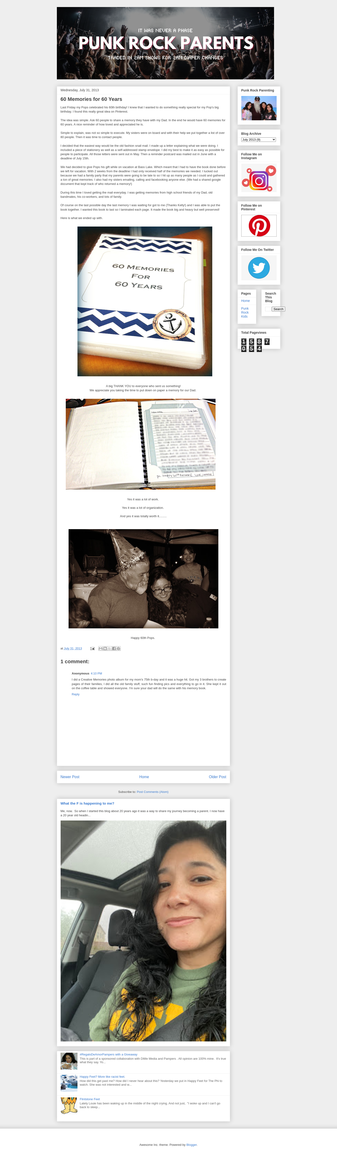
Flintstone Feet (90, 1099)
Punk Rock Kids (245, 312)
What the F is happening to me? (87, 803)
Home (144, 777)
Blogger (191, 1145)
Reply (76, 694)
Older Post (217, 777)
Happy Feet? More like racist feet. (102, 1076)
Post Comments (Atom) (152, 792)
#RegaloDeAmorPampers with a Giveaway (108, 1054)
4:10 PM (96, 673)
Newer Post (70, 777)
